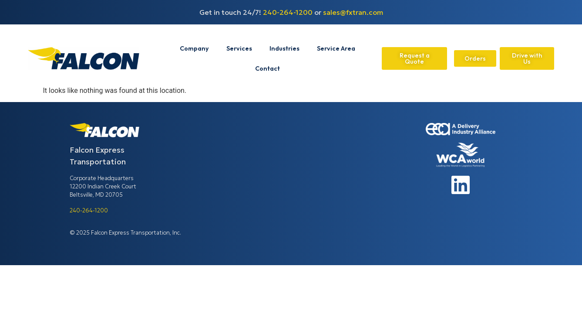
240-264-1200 (288, 12)
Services (239, 48)
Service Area (336, 48)
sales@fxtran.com (353, 12)
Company (194, 48)
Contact (267, 68)
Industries (284, 48)
